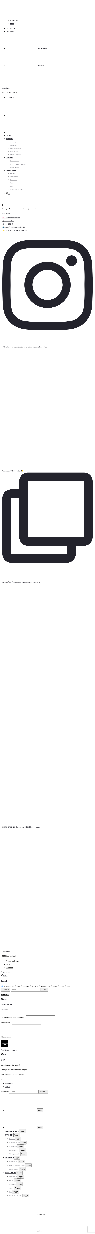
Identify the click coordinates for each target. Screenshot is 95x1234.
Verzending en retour (16, 189)
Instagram (10, 29)
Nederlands (9, 1084)
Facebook (10, 32)
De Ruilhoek (6, 88)
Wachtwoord (6, 1023)
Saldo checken (15, 167)
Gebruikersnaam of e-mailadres (13, 1017)
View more (5, 995)
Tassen (12, 183)
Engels (7, 1087)
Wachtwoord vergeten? (9, 1050)
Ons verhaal (14, 151)
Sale (11, 186)
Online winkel (11, 170)
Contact (14, 21)
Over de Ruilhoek (15, 148)
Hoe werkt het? (14, 161)
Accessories (13, 1177)
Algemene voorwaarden (18, 164)
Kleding (12, 173)
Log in (8, 136)
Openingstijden (15, 145)
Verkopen (9, 158)
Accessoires (14, 177)
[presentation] (15, 1029)
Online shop (10, 1173)
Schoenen (13, 180)
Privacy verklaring (16, 155)
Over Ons (9, 139)
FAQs (12, 24)
